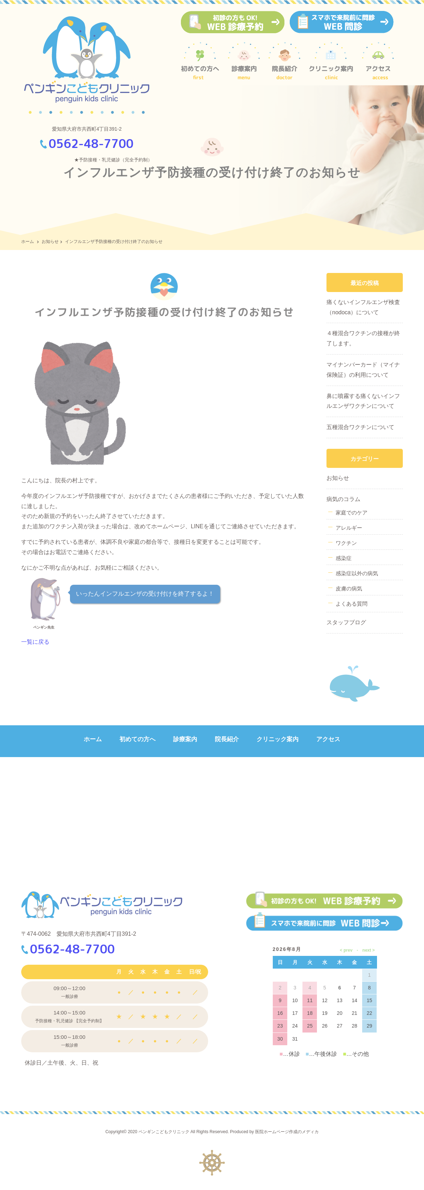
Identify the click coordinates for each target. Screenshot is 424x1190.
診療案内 (185, 739)
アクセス (328, 739)
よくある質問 (351, 604)
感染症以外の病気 (357, 573)
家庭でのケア (351, 513)
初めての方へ (137, 739)
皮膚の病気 (349, 588)
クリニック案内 (278, 739)
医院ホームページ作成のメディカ (287, 1131)
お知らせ (50, 241)
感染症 (344, 558)
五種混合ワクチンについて (360, 427)
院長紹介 (227, 739)
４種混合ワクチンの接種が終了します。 (363, 338)
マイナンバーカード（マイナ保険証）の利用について (363, 370)
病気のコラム (343, 499)
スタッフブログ (346, 622)
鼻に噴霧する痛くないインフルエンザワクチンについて (363, 401)
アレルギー (349, 528)
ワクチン (346, 543)
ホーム (27, 241)
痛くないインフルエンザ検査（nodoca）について (363, 307)
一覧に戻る (35, 642)
